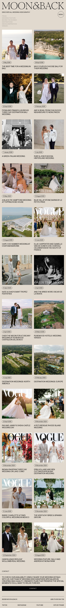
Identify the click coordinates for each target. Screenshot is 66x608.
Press (4, 16)
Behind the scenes (9, 20)
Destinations (7, 22)
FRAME (61, 605)
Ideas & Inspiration (9, 24)
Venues (5, 26)
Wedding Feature (9, 18)
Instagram (22, 605)
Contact (33, 588)
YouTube (39, 605)
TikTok (4, 605)
